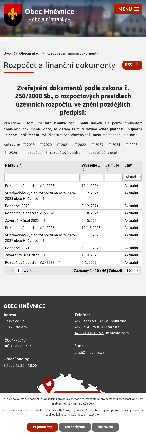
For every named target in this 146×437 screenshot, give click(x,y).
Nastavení (106, 427)
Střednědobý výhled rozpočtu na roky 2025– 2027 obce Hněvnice (41, 238)
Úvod (8, 53)
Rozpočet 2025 (21, 206)
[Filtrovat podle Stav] (133, 177)
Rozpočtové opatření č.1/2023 (33, 228)
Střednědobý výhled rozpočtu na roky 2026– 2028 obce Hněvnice (41, 196)
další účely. (87, 403)
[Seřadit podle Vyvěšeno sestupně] (84, 170)
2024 (116, 145)
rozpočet (33, 152)
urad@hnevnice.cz (89, 352)
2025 (133, 145)
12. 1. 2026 (90, 186)
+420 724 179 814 (88, 327)
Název (11, 165)
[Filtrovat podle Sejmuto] (114, 177)
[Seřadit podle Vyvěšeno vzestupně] (84, 169)
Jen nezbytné (74, 427)
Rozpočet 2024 (21, 248)
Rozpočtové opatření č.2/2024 (33, 213)
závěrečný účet (105, 152)
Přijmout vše (41, 427)
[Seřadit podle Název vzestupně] (20, 163)
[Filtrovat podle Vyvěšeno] (92, 177)
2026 (13, 152)
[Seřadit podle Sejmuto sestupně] (108, 170)
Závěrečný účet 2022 (25, 255)
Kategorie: (12, 144)
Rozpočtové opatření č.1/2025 (33, 186)
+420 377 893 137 (88, 321)
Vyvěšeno (91, 165)
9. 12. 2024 (90, 193)
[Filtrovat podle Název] (42, 177)
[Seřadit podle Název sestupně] (20, 165)
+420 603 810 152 (89, 333)
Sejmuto (112, 165)
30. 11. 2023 (91, 235)
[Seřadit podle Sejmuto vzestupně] (108, 169)
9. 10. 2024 (90, 213)
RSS (132, 64)
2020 (48, 145)
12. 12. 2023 (91, 228)
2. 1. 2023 (89, 262)
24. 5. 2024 (90, 220)
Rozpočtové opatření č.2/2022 (33, 262)
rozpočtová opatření (67, 152)
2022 (82, 145)
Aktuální (131, 186)
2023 (99, 145)
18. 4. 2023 (90, 255)
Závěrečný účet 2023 (25, 220)
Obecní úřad (29, 53)
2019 (31, 145)
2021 (65, 145)
